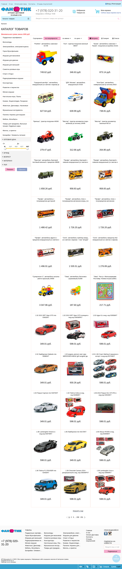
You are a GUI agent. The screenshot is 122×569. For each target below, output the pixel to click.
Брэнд (5, 153)
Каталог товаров (16, 19)
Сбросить (22, 169)
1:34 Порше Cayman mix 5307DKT (46, 393)
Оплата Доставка (21, 4)
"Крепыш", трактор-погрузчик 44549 (46, 121)
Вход (108, 4)
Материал (7, 161)
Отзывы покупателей (44, 4)
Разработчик (7, 560)
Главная (4, 4)
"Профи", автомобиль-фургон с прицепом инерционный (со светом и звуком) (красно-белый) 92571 (46, 240)
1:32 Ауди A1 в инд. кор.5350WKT (105, 315)
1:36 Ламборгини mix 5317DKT (75, 432)
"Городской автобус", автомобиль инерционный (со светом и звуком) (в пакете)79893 (45, 85)
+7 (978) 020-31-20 (49, 10)
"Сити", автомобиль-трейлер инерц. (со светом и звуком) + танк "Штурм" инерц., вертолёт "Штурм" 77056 (75, 240)
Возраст (6, 157)
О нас (11, 4)
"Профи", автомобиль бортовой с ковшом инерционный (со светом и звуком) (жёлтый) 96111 (75, 162)
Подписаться (112, 551)
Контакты (31, 4)
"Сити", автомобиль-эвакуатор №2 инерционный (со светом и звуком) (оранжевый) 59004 (105, 240)
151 (81, 517)
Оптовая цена (9, 139)
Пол (4, 165)
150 (77, 517)
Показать (10, 169)
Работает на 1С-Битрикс (8, 562)
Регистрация (116, 4)
